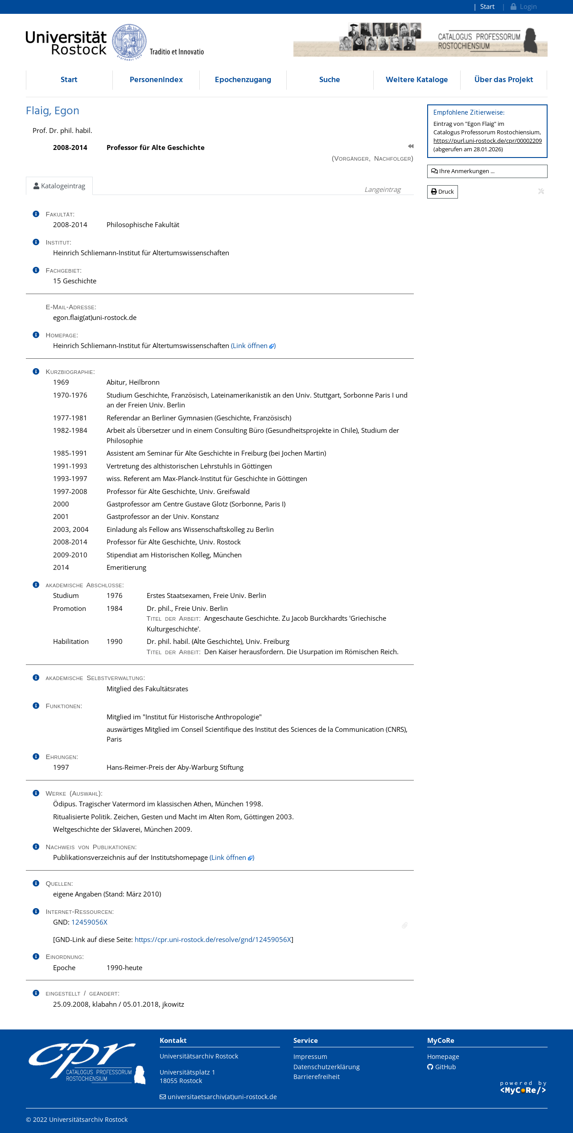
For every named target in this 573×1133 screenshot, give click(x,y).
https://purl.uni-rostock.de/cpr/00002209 (487, 141)
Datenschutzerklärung (326, 1066)
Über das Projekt (503, 80)
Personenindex (156, 80)
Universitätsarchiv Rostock (199, 1056)
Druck (442, 191)
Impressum (310, 1056)
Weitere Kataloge (417, 80)
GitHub (441, 1066)
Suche (329, 80)
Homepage (443, 1056)
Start (487, 6)
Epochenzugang (243, 80)
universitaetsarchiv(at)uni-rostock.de (222, 1096)
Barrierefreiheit (316, 1076)
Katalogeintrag (59, 185)
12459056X (89, 921)
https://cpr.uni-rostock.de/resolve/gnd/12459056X (213, 939)
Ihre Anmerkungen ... (463, 171)
